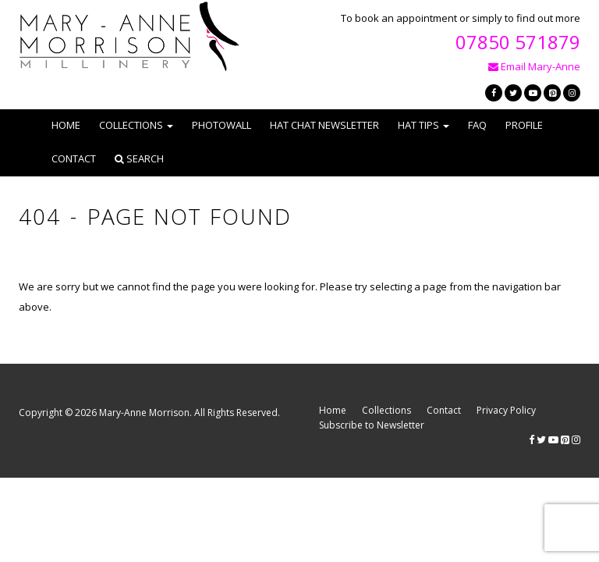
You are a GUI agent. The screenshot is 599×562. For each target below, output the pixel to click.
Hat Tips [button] (423, 125)
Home (65, 125)
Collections (386, 410)
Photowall (221, 125)
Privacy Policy (506, 410)
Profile (524, 125)
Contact (73, 158)
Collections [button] (136, 125)
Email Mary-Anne (534, 66)
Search (139, 158)
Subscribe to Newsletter (371, 425)
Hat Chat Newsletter (324, 125)
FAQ (477, 125)
